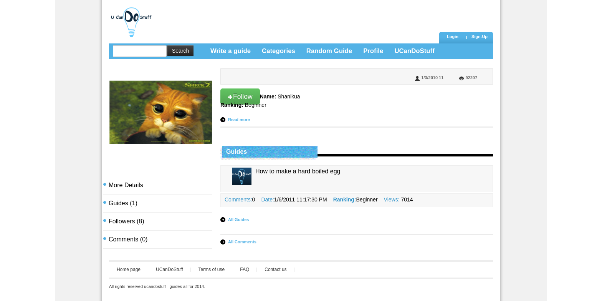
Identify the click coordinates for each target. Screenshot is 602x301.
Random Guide (329, 51)
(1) (123, 203)
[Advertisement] (297, 17)
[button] (479, 37)
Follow (240, 96)
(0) (128, 239)
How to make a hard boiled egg (297, 171)
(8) (126, 221)
